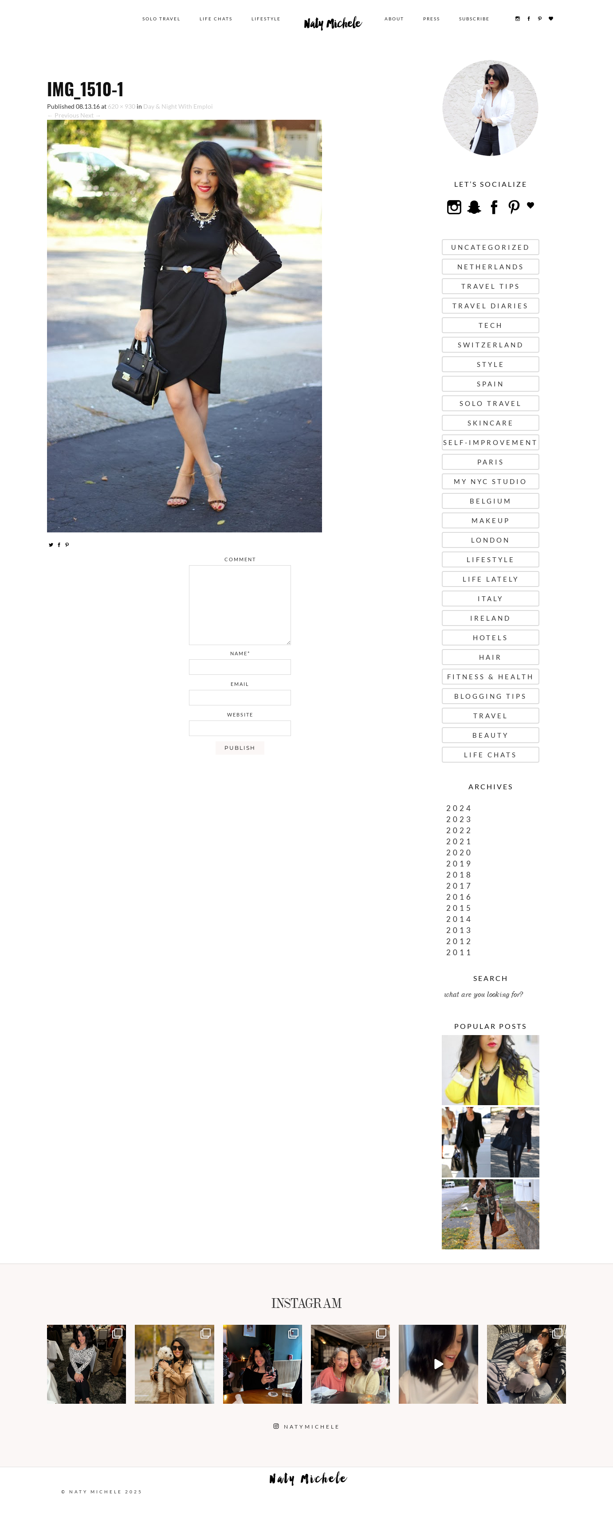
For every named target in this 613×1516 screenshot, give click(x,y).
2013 (459, 930)
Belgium (491, 501)
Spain (490, 384)
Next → (90, 115)
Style (491, 364)
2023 (459, 819)
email (240, 684)
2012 (459, 941)
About (394, 18)
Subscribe (474, 18)
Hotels (490, 638)
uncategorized (490, 247)
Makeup (491, 520)
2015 (459, 908)
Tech (491, 325)
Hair (490, 657)
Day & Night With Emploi (178, 106)
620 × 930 (121, 106)
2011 (459, 952)
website (240, 714)
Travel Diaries (490, 306)
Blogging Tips (490, 696)
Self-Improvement (490, 442)
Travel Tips (490, 286)
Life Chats (216, 18)
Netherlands (490, 267)
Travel (490, 716)
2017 (459, 885)
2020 (459, 852)
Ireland (490, 618)
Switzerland (491, 345)
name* (240, 653)
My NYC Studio (490, 481)
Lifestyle (266, 18)
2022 (459, 830)
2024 (459, 808)
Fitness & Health (490, 677)
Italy (490, 598)
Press (431, 18)
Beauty (490, 735)
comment (240, 559)
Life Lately (491, 579)
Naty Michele (332, 26)
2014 (459, 919)
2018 (459, 874)
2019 (459, 863)
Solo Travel (161, 18)
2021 (459, 841)
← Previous (63, 115)
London (490, 540)
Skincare (491, 423)
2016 (459, 897)
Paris (490, 462)
